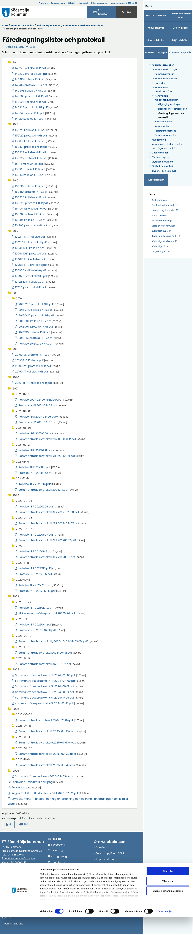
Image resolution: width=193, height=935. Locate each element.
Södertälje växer (160, 246)
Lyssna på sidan (13, 46)
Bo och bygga (180, 27)
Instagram (57, 856)
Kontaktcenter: (123, 3)
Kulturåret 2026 (160, 230)
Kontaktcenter (156, 179)
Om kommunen (158, 153)
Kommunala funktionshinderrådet (83, 25)
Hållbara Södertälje (162, 220)
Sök (126, 12)
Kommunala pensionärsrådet (161, 89)
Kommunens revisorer (164, 79)
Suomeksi (83, 3)
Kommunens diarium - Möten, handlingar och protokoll (168, 146)
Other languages (99, 3)
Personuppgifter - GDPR (110, 853)
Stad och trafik (156, 40)
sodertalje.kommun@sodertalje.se (26, 877)
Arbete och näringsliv (156, 52)
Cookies (100, 847)
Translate (43, 3)
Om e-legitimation (107, 871)
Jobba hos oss (159, 216)
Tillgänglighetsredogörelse (112, 865)
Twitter (55, 850)
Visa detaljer (165, 929)
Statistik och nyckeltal (161, 166)
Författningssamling (165, 130)
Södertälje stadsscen (163, 241)
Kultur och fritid (156, 27)
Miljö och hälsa (180, 40)
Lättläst (71, 3)
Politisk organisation (49, 25)
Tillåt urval (168, 899)
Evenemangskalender (163, 210)
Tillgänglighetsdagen (169, 104)
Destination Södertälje (163, 205)
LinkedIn (56, 868)
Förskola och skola (156, 15)
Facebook (57, 844)
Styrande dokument (162, 161)
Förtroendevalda (163, 121)
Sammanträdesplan (165, 135)
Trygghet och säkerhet (162, 171)
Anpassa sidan (58, 3)
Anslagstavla (159, 139)
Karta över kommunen (163, 225)
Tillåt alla (168, 889)
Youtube (56, 862)
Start (5, 25)
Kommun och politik (22, 25)
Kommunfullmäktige (164, 69)
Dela (30, 46)
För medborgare (158, 157)
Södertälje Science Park (164, 236)
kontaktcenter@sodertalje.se (18, 858)
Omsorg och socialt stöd (180, 15)
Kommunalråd (162, 126)
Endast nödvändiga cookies (168, 908)
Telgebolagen (159, 251)
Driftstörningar (159, 200)
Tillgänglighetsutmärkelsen (172, 108)
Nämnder (158, 83)
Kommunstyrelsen (162, 74)
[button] (8, 824)
